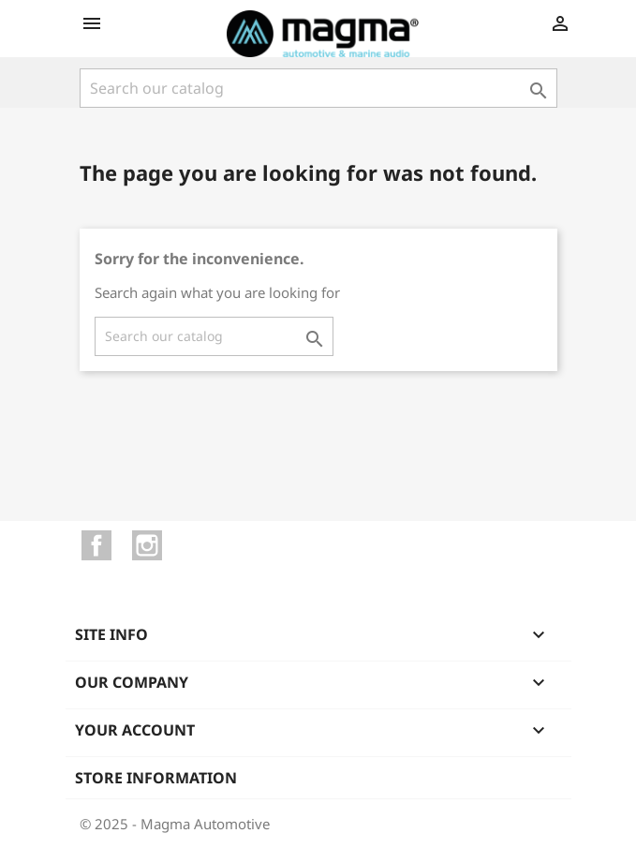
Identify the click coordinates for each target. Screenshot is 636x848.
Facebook (96, 545)
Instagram (147, 545)
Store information (156, 777)
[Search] (318, 88)
